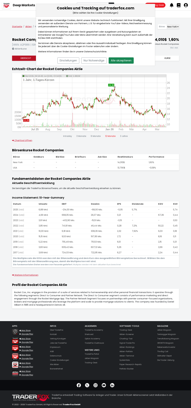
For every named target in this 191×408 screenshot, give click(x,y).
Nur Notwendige (94, 60)
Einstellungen (68, 60)
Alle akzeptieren (121, 60)
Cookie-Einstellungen (71, 46)
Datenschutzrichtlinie (95, 51)
